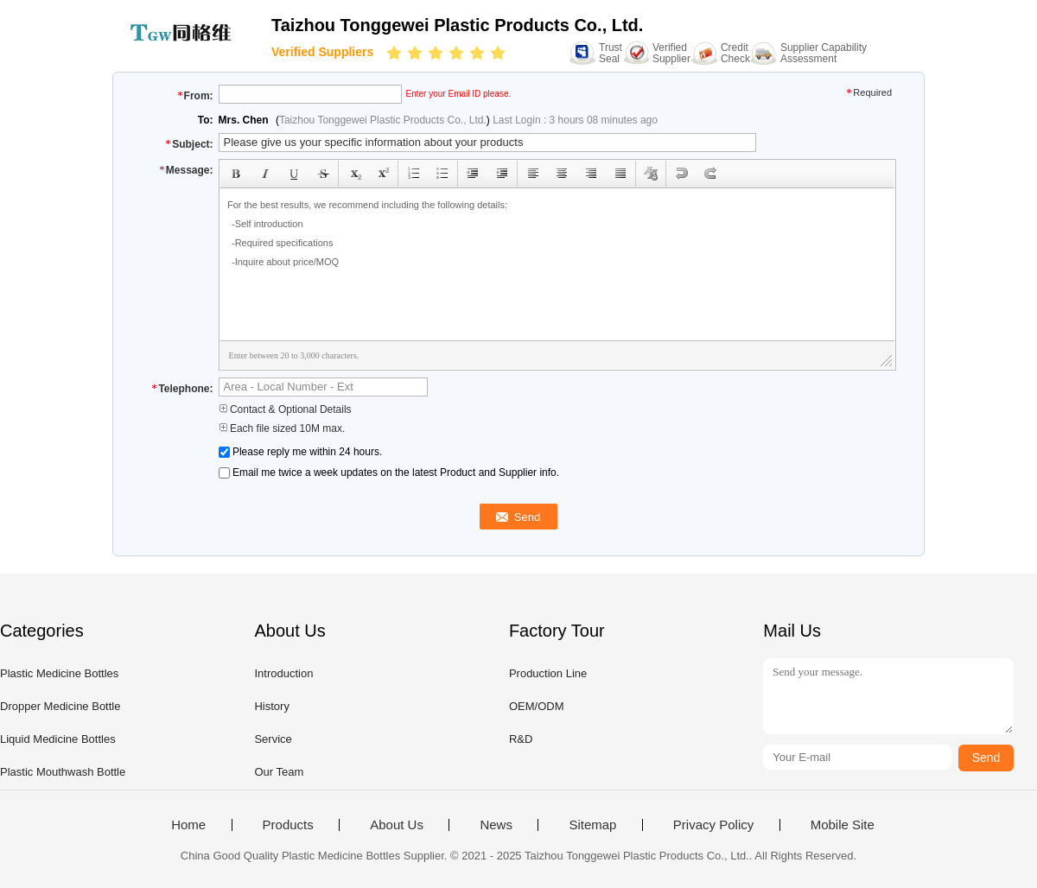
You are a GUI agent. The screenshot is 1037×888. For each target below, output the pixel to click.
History (271, 706)
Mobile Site (843, 825)
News (496, 825)
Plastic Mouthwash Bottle (62, 771)
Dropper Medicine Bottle (60, 706)
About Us (396, 825)
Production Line (548, 673)
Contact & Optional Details (285, 409)
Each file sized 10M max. (282, 428)
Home (188, 825)
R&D (520, 739)
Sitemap (592, 825)
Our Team (278, 771)
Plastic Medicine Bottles (59, 673)
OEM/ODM (536, 706)
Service (272, 739)
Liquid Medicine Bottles (58, 739)
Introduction (283, 673)
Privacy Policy (713, 825)
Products (288, 825)
